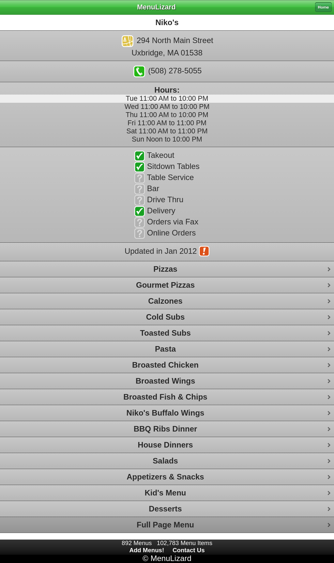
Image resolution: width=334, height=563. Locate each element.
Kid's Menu (165, 492)
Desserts (165, 508)
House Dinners (165, 444)
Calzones (165, 301)
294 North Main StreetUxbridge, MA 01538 (167, 46)
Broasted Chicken (165, 364)
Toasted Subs (165, 332)
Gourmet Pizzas (165, 285)
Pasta (165, 348)
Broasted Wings (165, 380)
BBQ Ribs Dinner (165, 428)
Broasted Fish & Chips (165, 396)
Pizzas (165, 269)
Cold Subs (165, 316)
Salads (165, 460)
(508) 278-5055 (167, 71)
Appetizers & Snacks (165, 476)
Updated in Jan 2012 (167, 252)
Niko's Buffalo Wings (166, 412)
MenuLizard (170, 558)
